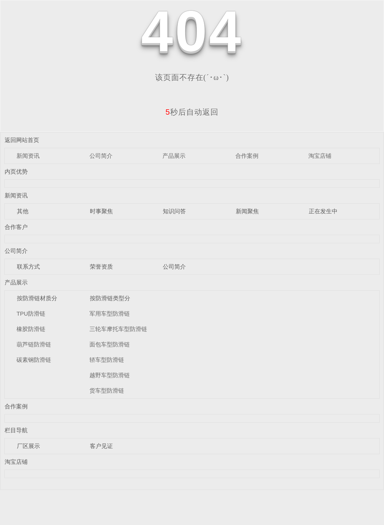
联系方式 (28, 266)
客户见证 (101, 446)
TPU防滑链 (31, 313)
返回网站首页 (22, 140)
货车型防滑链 (106, 390)
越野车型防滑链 (109, 375)
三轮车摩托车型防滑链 (118, 329)
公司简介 (101, 155)
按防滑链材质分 (37, 298)
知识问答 (174, 211)
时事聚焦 (101, 211)
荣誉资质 (101, 266)
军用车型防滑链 (109, 313)
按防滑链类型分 (110, 298)
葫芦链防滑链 (34, 344)
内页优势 (16, 171)
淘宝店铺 (319, 155)
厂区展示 (28, 446)
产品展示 (173, 155)
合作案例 (246, 155)
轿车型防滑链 (106, 359)
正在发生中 (323, 211)
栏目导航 (16, 430)
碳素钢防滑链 (34, 359)
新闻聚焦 (247, 211)
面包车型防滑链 (109, 344)
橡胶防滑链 (31, 329)
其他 (22, 211)
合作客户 (16, 227)
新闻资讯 (28, 155)
